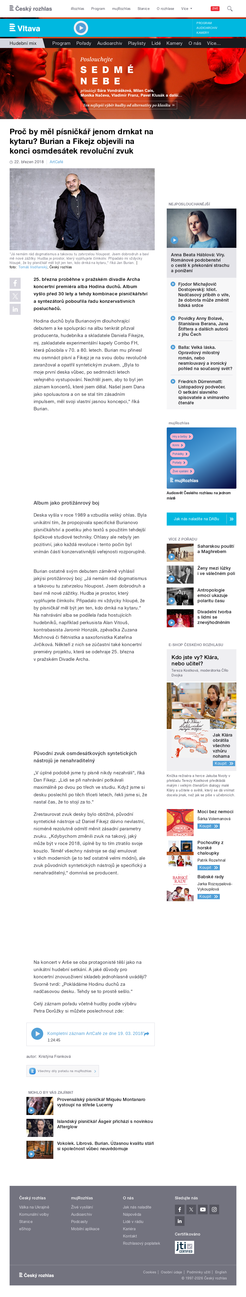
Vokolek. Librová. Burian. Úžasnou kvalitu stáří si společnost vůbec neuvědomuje (105, 1146)
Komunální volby (34, 1214)
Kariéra (129, 1229)
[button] (146, 1034)
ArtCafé (56, 162)
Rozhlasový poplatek (141, 1243)
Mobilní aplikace (85, 1229)
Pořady (84, 43)
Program (98, 9)
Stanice (144, 9)
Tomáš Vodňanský (32, 267)
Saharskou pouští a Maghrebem (215, 549)
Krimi (177, 445)
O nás (195, 43)
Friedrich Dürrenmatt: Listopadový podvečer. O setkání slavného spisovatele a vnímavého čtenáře (203, 392)
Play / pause (37, 1034)
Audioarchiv (207, 28)
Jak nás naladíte (137, 1207)
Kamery (203, 32)
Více (214, 43)
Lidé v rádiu (133, 1221)
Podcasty (79, 1221)
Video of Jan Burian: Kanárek (90, 704)
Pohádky (179, 454)
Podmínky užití (198, 1272)
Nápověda (132, 1214)
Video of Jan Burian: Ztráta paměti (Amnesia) (90, 917)
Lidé (156, 43)
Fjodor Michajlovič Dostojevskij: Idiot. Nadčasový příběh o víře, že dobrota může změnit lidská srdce (204, 295)
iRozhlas (77, 9)
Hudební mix (23, 43)
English (221, 1272)
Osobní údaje (171, 1272)
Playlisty (137, 43)
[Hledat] (229, 8)
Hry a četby (181, 436)
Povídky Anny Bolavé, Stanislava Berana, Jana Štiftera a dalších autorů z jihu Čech (203, 326)
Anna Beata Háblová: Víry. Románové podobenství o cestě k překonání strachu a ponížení (200, 262)
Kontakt (130, 1236)
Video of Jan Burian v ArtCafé (90, 453)
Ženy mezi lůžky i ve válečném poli (216, 571)
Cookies (149, 1272)
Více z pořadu (183, 539)
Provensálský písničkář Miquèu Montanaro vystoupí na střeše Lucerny (101, 1102)
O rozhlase (165, 9)
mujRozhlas (121, 9)
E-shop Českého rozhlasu (196, 645)
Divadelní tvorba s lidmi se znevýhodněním (214, 617)
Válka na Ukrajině (34, 1207)
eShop (25, 1229)
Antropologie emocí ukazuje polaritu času (212, 595)
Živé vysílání (182, 471)
